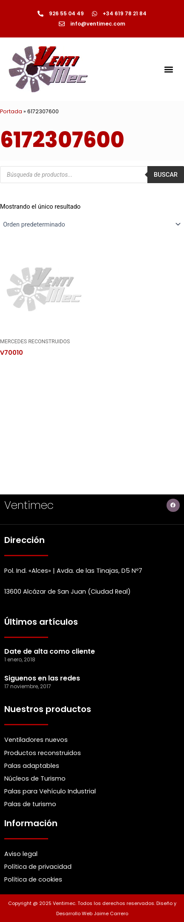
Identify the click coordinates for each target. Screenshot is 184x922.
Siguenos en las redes (42, 678)
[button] (168, 69)
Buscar (166, 174)
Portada (11, 111)
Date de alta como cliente (49, 651)
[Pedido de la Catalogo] (92, 224)
